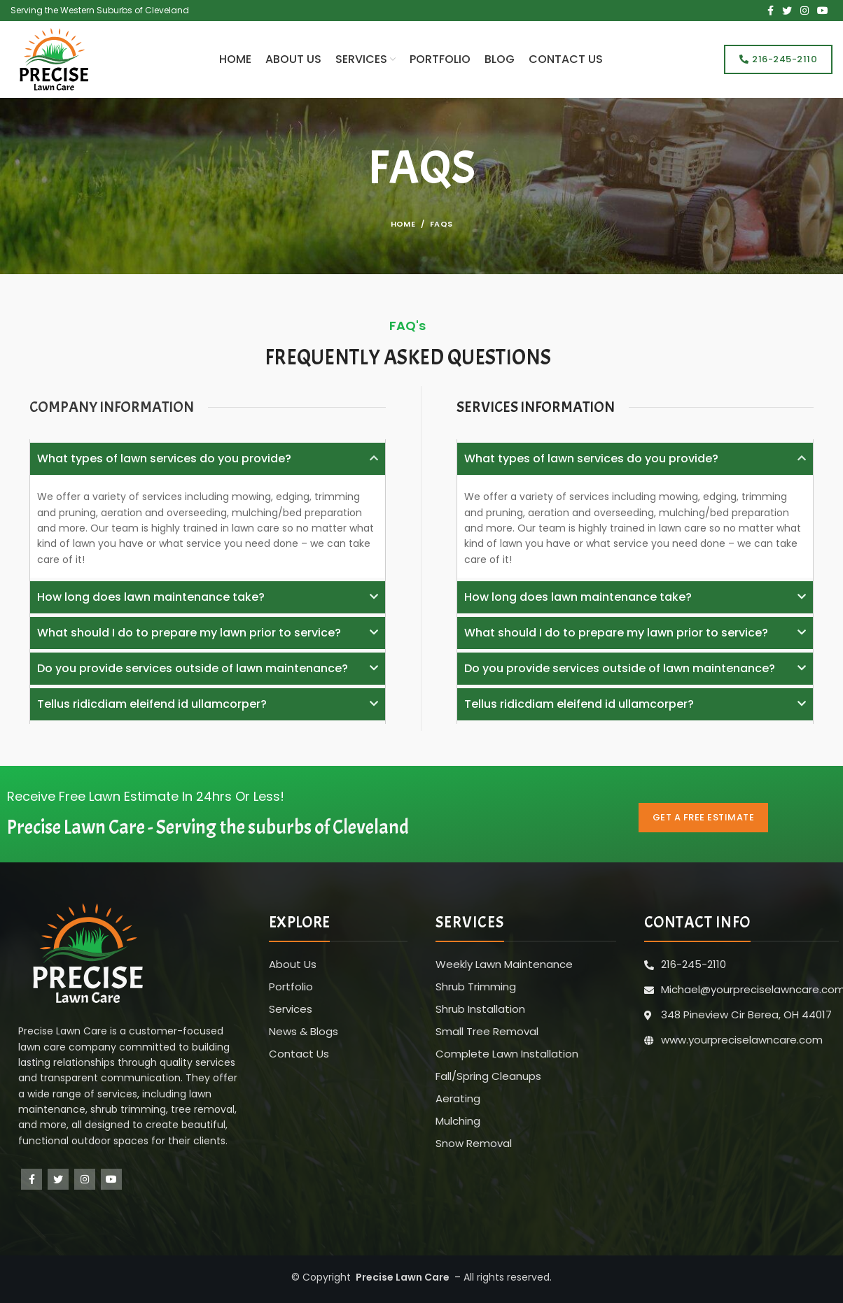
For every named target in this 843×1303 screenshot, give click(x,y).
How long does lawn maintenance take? (151, 597)
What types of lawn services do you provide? (164, 458)
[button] (207, 459)
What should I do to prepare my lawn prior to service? (189, 633)
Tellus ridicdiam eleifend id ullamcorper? (152, 704)
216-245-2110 (778, 59)
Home (403, 223)
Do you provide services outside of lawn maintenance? (192, 668)
